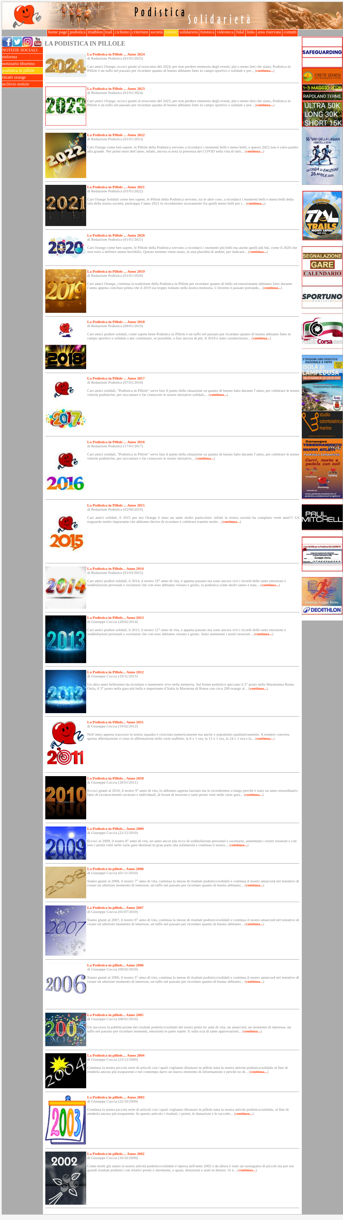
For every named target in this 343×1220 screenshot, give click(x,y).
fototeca (207, 32)
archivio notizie (22, 84)
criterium (140, 32)
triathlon (95, 32)
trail (108, 32)
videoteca (225, 32)
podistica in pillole (22, 70)
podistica (77, 32)
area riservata (269, 32)
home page (57, 32)
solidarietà (188, 32)
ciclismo (122, 32)
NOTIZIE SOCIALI (22, 50)
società (157, 32)
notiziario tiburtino (22, 64)
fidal (240, 32)
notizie (171, 32)
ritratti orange (22, 77)
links (251, 32)
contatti (290, 32)
